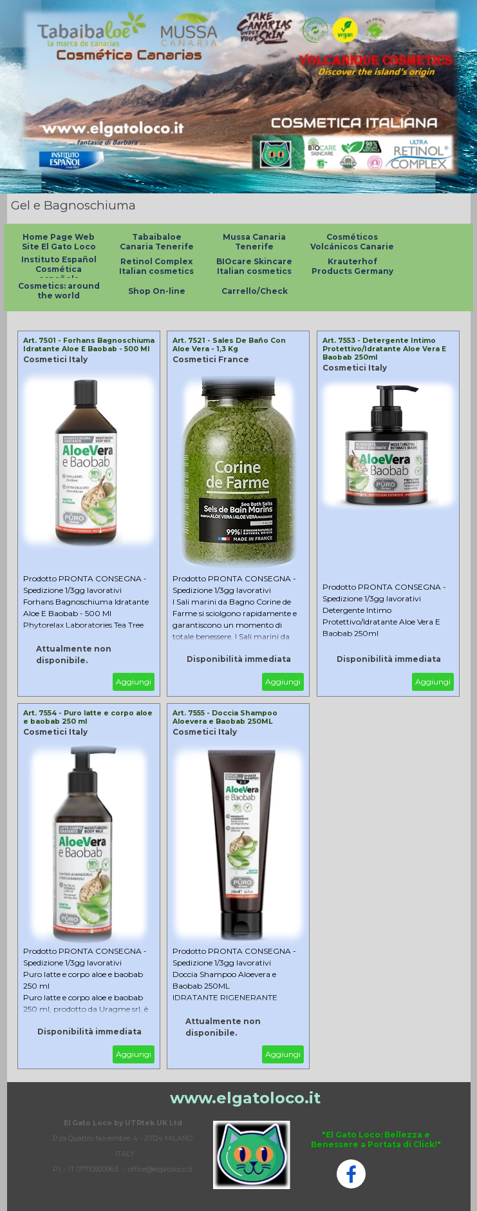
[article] (88, 514)
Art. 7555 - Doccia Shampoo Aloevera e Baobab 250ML (225, 717)
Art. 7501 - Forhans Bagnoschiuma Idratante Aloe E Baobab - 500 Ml (88, 344)
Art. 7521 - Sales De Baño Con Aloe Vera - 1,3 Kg (229, 344)
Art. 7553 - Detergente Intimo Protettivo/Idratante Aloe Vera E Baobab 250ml (384, 349)
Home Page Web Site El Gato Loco (59, 241)
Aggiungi (133, 681)
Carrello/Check (254, 291)
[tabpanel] (123, 1145)
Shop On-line (156, 291)
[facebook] (351, 1173)
